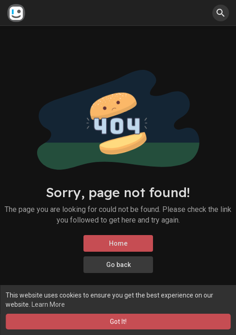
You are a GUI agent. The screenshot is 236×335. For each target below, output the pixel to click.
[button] (220, 13)
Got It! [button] (118, 321)
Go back (118, 264)
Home (118, 243)
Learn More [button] (48, 304)
